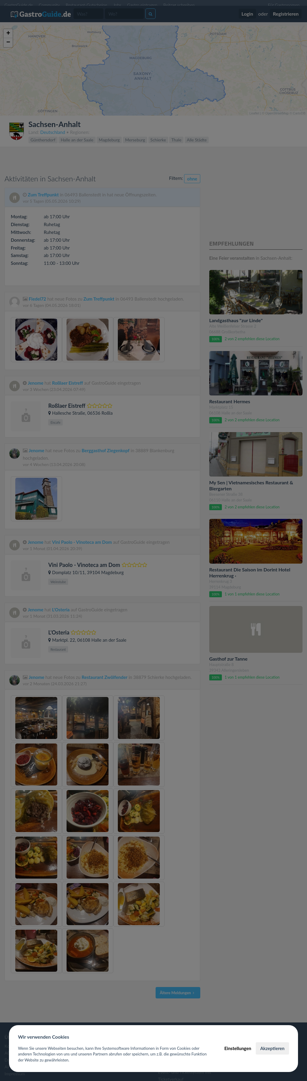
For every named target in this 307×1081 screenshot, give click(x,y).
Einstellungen (237, 1048)
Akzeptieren (272, 1048)
